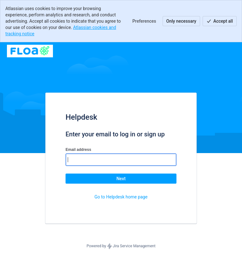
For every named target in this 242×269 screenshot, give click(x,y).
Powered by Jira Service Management (121, 246)
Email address (78, 149)
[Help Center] (30, 51)
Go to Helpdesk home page (121, 196)
